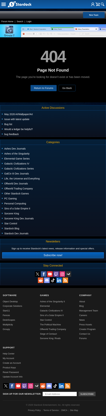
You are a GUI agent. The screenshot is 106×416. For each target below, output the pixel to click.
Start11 (6, 310)
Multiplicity (8, 324)
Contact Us (84, 334)
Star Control (46, 320)
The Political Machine (50, 324)
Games (44, 295)
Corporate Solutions (12, 306)
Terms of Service (51, 410)
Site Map (74, 410)
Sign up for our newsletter (21, 394)
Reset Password (11, 372)
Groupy (6, 329)
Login (28, 21)
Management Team (88, 310)
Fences (6, 315)
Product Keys (9, 367)
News (82, 320)
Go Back (67, 88)
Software (10, 295)
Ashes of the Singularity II (52, 301)
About (82, 301)
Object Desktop (10, 301)
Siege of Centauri (48, 334)
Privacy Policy (34, 410)
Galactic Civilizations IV (51, 310)
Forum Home (7, 21)
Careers (83, 315)
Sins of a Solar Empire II (52, 315)
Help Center (8, 353)
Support (9, 347)
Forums (83, 338)
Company (85, 295)
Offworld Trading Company (53, 329)
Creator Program (87, 329)
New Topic (93, 15)
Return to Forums (43, 88)
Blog (81, 306)
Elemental (45, 306)
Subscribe (87, 394)
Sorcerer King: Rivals (50, 338)
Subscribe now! (53, 255)
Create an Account (12, 363)
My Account (8, 358)
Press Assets (85, 324)
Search (20, 21)
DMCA (64, 410)
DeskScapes (9, 320)
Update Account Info (12, 376)
